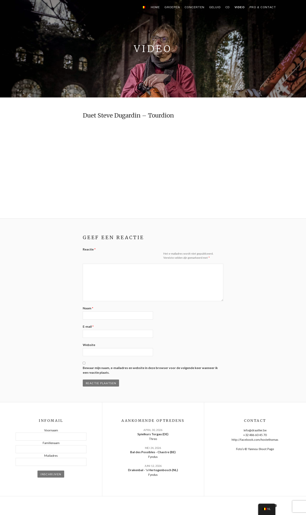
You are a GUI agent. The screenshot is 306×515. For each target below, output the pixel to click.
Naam (88, 308)
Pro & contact (263, 7)
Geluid (215, 7)
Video (240, 7)
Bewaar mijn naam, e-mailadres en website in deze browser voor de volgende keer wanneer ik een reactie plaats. (150, 370)
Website (89, 345)
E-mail (88, 326)
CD (227, 7)
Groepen (172, 7)
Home (155, 7)
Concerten (195, 7)
